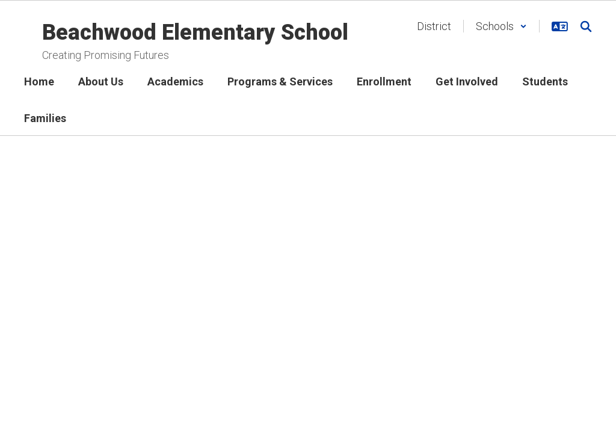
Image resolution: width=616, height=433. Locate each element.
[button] (501, 26)
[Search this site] (586, 26)
